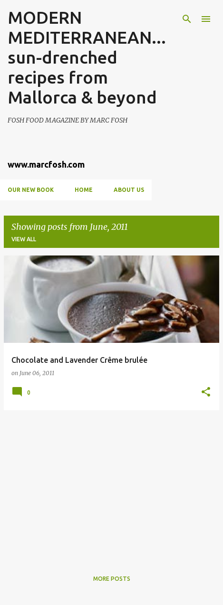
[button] (206, 392)
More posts (111, 579)
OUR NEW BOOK (31, 190)
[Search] (187, 19)
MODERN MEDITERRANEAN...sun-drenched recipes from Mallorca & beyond (87, 57)
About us (129, 190)
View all (23, 239)
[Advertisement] (111, 484)
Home (84, 190)
